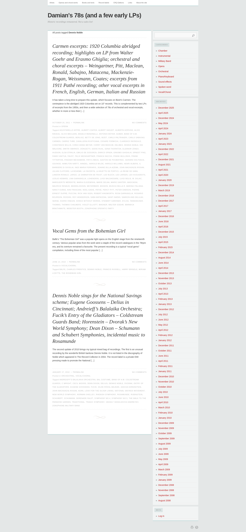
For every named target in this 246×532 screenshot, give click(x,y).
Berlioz (79, 137)
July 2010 (163, 392)
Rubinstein (137, 394)
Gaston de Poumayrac (112, 160)
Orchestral (67, 376)
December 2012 (166, 309)
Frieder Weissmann (74, 160)
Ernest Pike (139, 152)
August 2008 (164, 500)
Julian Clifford (60, 171)
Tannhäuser (136, 201)
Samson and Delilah (132, 197)
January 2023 (165, 144)
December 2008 (166, 485)
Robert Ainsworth (104, 193)
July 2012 (163, 314)
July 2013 (163, 288)
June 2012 (163, 319)
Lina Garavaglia (77, 178)
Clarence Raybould (130, 141)
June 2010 (163, 397)
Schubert (57, 398)
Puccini (73, 193)
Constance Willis (61, 145)
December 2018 (166, 195)
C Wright (67, 383)
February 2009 (165, 474)
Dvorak (129, 383)
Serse (55, 201)
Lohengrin (93, 178)
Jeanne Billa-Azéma (108, 167)
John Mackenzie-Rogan (132, 167)
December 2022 (166, 149)
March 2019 (164, 190)
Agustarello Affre (69, 130)
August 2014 (164, 257)
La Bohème (76, 171)
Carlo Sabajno (136, 137)
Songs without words (88, 201)
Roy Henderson (80, 197)
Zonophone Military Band (66, 406)
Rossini (67, 197)
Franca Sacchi (104, 156)
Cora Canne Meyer (82, 145)
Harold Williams (114, 164)
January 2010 (165, 418)
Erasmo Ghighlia (123, 152)
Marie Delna (103, 182)
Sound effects (165, 81)
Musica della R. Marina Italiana (126, 186)
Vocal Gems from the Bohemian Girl (88, 231)
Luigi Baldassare (109, 178)
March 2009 (164, 469)
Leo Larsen (122, 175)
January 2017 (165, 211)
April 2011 (163, 361)
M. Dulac (137, 178)
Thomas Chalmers (71, 205)
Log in (161, 516)
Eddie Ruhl (98, 149)
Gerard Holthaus (134, 160)
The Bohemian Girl (71, 273)
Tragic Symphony (95, 402)
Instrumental (164, 56)
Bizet (104, 137)
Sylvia (125, 201)
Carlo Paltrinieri (117, 137)
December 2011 (166, 345)
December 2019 (166, 185)
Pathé (99, 190)
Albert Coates (89, 130)
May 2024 (163, 123)
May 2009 (163, 459)
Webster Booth (75, 208)
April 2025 (163, 113)
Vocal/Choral (68, 266)
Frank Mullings (121, 156)
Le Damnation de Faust (90, 175)
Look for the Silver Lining (99, 391)
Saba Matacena (98, 197)
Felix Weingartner (85, 156)
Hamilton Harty (70, 164)
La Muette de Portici (107, 171)
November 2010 (166, 381)
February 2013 (165, 299)
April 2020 (163, 175)
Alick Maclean (69, 134)
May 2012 (163, 325)
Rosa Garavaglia (124, 193)
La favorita (89, 171)
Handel (84, 164)
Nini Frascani (74, 190)
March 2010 (164, 407)
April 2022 (163, 154)
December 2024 (166, 118)
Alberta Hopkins (124, 130)
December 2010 (166, 376)
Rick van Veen (85, 193)
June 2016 (163, 221)
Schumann (69, 398)
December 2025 (166, 107)
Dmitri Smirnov (71, 149)
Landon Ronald (60, 175)
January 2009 (165, 480)
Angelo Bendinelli (88, 134)
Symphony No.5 (120, 398)
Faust (71, 156)
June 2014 (163, 263)
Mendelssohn (78, 186)
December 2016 (166, 216)
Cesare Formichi (109, 141)
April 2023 (163, 139)
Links (130, 3)
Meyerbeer (93, 186)
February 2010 (165, 412)
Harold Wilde (96, 164)
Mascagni (132, 182)
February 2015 (165, 247)
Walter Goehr (116, 205)
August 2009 (164, 443)
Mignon (104, 186)
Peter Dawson (123, 190)
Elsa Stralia (68, 152)
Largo (73, 175)
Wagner (103, 205)
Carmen (56, 141)
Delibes (119, 145)
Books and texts (88, 3)
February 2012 (165, 335)
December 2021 (166, 159)
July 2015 (163, 237)
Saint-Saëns (114, 197)
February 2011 (165, 366)
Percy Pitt (108, 190)
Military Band (164, 61)
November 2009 (166, 428)
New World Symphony (64, 394)
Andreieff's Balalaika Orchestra (77, 380)
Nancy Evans (59, 190)
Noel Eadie (88, 190)
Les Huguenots (137, 175)
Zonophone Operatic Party (99, 208)
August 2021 (164, 164)
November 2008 (166, 490)
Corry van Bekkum (103, 145)
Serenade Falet (84, 398)
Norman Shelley (86, 394)
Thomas (56, 205)
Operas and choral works (68, 3)
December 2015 (166, 232)
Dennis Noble (131, 145)
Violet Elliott (90, 205)
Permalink (79, 123)
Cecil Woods (79, 383)
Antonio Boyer (107, 134)
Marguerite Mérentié (64, 182)
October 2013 (165, 283)
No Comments (139, 123)
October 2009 (165, 433)
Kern (81, 391)
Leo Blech (109, 175)
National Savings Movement (130, 391)
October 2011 (165, 350)
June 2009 (163, 454)
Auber (119, 134)
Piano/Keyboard (166, 76)
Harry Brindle (129, 269)
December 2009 (166, 423)
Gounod (56, 164)
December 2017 (166, 201)
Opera (64, 126)
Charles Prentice (76, 269)
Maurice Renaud (61, 186)
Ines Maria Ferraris (85, 167)
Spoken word (164, 87)
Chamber (162, 50)
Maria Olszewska (86, 182)
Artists (52, 3)
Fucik (94, 387)
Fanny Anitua (59, 156)
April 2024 (163, 128)
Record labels (104, 3)
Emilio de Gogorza (87, 152)
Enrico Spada (105, 152)
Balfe (62, 269)
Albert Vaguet (106, 130)
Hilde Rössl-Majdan (108, 387)
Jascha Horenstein (130, 387)
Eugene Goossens (80, 387)
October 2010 (165, 387)
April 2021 (163, 170)
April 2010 (163, 402)
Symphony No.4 (102, 398)
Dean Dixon (93, 383)
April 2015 (163, 242)
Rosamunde (123, 394)
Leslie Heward (60, 178)
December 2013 (166, 273)
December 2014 (166, 252)
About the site (141, 3)
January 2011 (165, 371)
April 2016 (163, 226)
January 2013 (165, 304)
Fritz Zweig (92, 160)
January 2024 (165, 133)
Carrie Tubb (68, 141)
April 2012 (163, 330)
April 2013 (163, 294)
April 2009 (163, 464)
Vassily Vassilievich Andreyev (122, 402)
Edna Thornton (113, 149)
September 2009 (166, 438)
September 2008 (166, 495)
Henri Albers (131, 164)
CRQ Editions (118, 3)
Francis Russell (112, 269)
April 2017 (163, 206)
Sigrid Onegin (67, 201)
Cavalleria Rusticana (87, 141)
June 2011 (163, 356)
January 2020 (165, 180)
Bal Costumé (103, 380)
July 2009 (163, 449)
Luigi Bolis (125, 178)
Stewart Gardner (111, 201)
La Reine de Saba (129, 171)
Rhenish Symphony (106, 394)
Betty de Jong (92, 137)
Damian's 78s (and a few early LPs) (94, 15)
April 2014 (163, 268)
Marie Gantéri (118, 182)
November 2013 (166, 278)
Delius (104, 383)
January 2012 (165, 340)
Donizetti (85, 149)
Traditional (78, 402)
